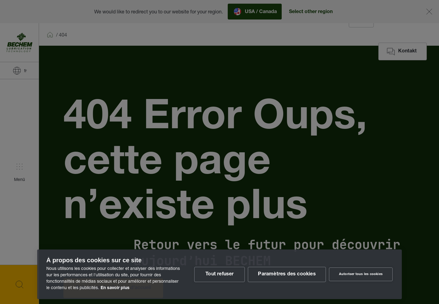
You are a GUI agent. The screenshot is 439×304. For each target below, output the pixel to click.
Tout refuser (219, 274)
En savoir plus (115, 288)
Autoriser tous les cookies (361, 274)
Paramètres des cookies (287, 274)
